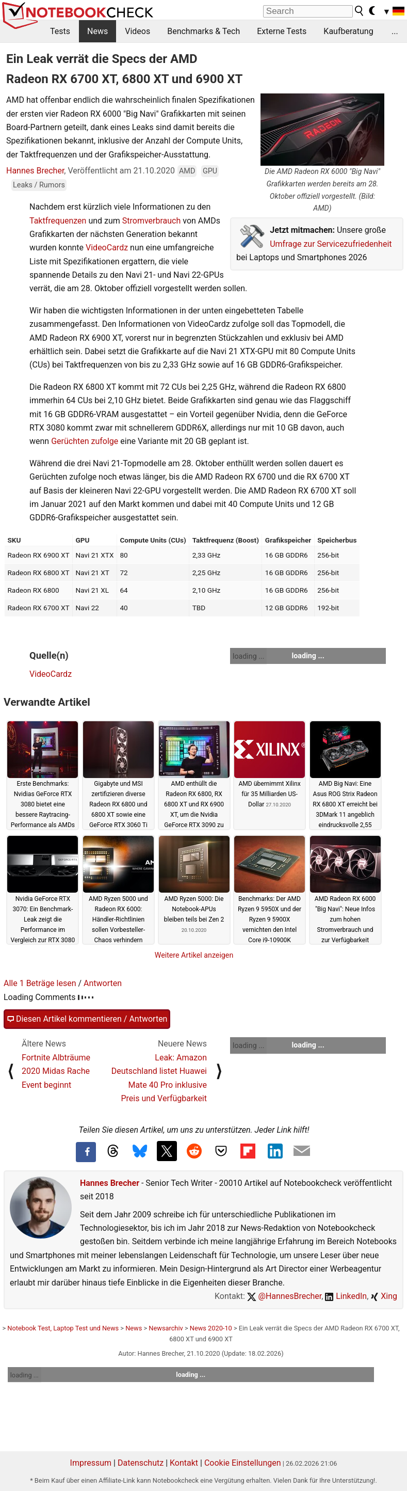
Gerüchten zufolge (84, 441)
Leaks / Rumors (39, 185)
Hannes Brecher (35, 171)
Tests (60, 31)
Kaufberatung (348, 31)
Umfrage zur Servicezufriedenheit (331, 244)
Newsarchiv (166, 1328)
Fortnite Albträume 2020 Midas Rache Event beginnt (56, 1071)
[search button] (359, 11)
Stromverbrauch (151, 221)
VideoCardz (107, 247)
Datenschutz (141, 1463)
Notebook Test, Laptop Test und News (63, 1328)
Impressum (91, 1463)
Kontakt (184, 1463)
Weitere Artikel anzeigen (194, 955)
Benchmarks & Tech (203, 31)
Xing (383, 1296)
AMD (187, 171)
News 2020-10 (211, 1328)
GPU (210, 171)
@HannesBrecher (284, 1296)
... (395, 31)
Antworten (103, 983)
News (97, 31)
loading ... (248, 656)
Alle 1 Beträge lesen (40, 983)
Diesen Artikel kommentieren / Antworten (87, 1019)
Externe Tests (281, 31)
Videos (137, 31)
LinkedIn (346, 1296)
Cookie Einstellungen (242, 1463)
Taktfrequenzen (57, 221)
